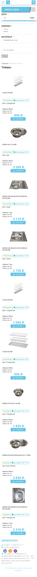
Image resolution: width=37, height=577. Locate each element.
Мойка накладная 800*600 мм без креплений (14, 197)
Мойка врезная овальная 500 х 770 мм (16, 455)
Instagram (15, 551)
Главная (4, 63)
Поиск (8, 2)
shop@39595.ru (14, 547)
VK (5, 551)
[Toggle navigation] (3, 2)
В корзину (19, 119)
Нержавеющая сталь (11, 40)
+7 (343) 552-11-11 (15, 2)
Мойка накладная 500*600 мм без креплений (14, 508)
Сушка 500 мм (7, 93)
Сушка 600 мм (7, 351)
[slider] (2, 21)
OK (10, 551)
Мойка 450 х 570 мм (9, 144)
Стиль (6, 29)
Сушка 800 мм (7, 300)
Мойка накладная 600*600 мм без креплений (14, 249)
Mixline (6, 31)
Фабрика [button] (6, 26)
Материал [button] (6, 37)
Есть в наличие (9, 50)
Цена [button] (4, 14)
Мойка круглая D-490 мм (11, 403)
